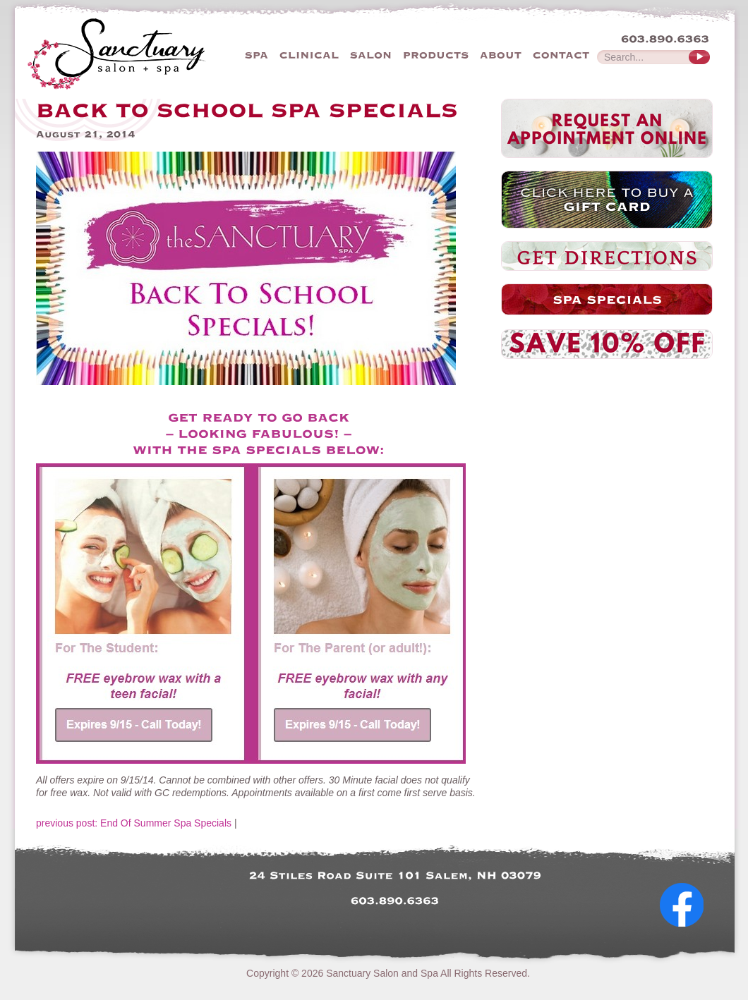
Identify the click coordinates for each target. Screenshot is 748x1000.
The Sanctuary (143, 53)
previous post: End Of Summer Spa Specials (133, 823)
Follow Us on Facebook (687, 939)
